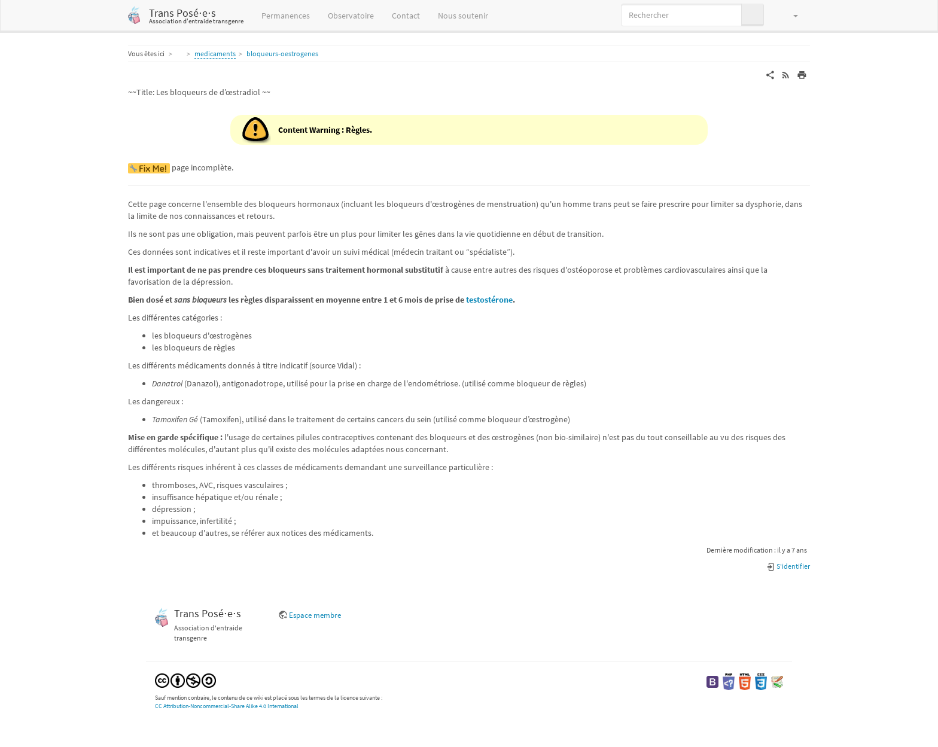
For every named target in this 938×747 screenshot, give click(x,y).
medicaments (215, 53)
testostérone (489, 299)
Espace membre (315, 615)
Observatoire (351, 15)
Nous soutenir (463, 15)
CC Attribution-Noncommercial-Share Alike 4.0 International (227, 706)
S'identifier (788, 566)
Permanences (285, 15)
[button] (790, 15)
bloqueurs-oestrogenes (282, 53)
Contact (406, 15)
